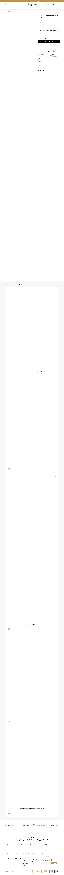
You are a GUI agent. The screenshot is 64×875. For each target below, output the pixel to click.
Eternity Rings (34, 861)
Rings (4, 8)
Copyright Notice (26, 860)
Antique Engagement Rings (35, 856)
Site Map (24, 865)
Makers (36, 8)
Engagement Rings (11, 11)
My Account (17, 856)
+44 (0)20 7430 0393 (29, 839)
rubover (57, 31)
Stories (24, 858)
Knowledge (19, 8)
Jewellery (9, 8)
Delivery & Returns (49, 70)
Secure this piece (49, 41)
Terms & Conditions (26, 861)
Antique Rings (34, 857)
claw (46, 30)
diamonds (50, 31)
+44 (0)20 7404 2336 (42, 839)
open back (43, 30)
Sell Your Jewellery (28, 8)
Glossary (24, 856)
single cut (47, 31)
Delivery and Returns (18, 860)
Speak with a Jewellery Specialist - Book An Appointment (32, 1)
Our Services (17, 861)
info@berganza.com (12, 844)
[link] (32, 330)
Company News (9, 856)
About (14, 8)
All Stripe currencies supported (51, 844)
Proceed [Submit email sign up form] (53, 863)
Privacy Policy (25, 863)
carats (38, 31)
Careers (7, 858)
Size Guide (52, 55)
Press (7, 860)
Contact (41, 8)
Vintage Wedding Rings (36, 859)
